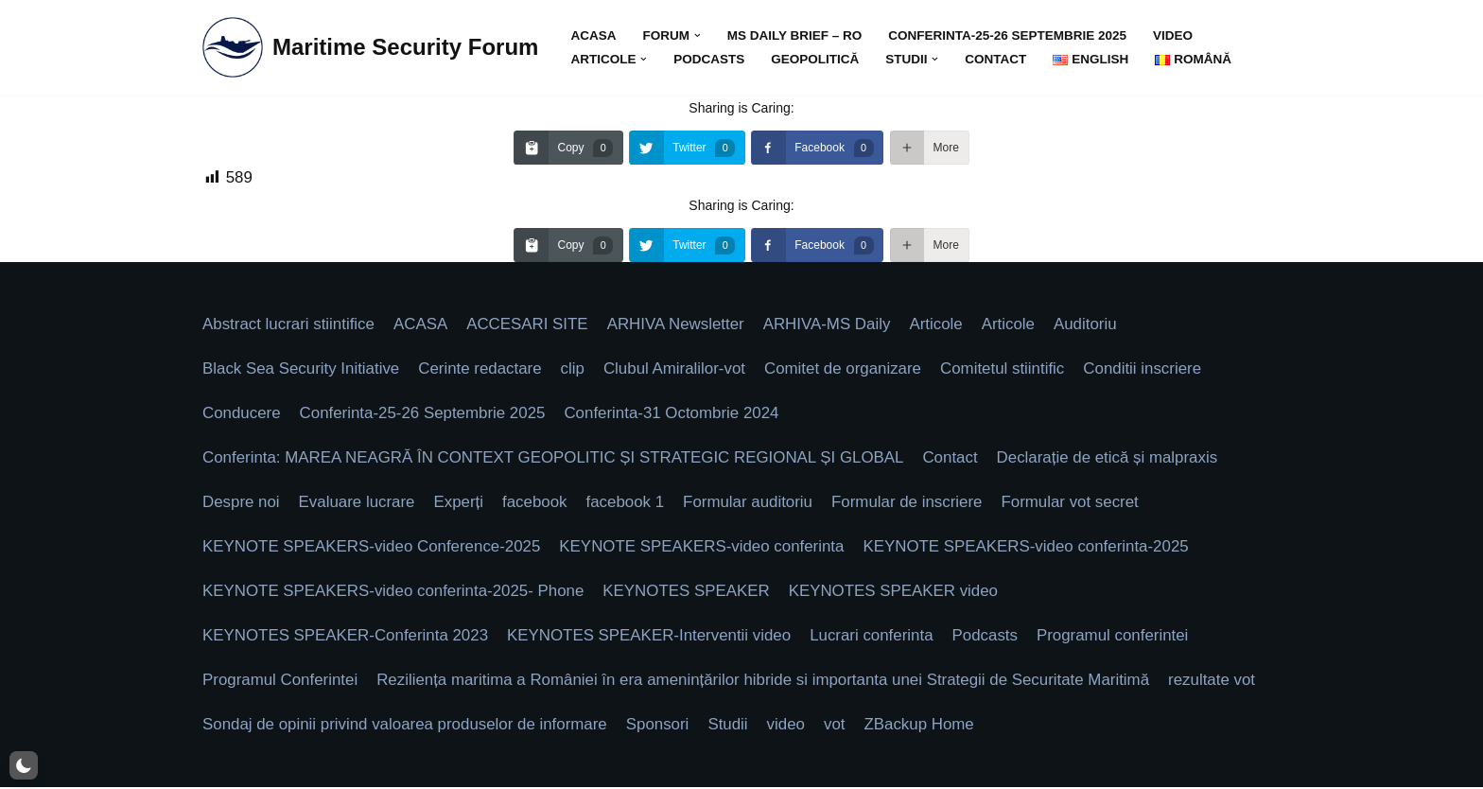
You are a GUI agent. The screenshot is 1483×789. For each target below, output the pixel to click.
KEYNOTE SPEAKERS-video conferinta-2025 (1031, 548)
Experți (460, 504)
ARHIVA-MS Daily (830, 325)
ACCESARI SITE (529, 325)
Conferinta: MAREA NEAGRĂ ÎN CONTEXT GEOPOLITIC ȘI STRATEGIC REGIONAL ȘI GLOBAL (555, 459)
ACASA (593, 35)
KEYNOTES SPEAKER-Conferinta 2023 (346, 637)
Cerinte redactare (482, 369)
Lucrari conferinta (876, 637)
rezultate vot (1219, 683)
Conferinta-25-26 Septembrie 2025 (1010, 35)
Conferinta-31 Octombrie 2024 (675, 415)
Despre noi (241, 504)
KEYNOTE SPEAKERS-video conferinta (705, 548)
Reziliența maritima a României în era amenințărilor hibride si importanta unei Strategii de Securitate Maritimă (766, 683)
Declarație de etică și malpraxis (1114, 459)
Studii (731, 727)
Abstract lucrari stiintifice (288, 325)
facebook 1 (627, 504)
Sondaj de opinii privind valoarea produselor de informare (406, 727)
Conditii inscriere (1148, 369)
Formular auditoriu (751, 504)
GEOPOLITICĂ (816, 59)
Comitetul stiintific (1007, 369)
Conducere (241, 415)
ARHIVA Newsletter (678, 325)
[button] (698, 35)
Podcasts (710, 59)
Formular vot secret (1075, 504)
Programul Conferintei (280, 683)
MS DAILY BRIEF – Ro (795, 35)
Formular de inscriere (911, 504)
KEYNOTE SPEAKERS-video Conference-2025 (372, 548)
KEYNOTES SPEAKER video (898, 593)
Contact (997, 59)
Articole (941, 325)
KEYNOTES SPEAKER (689, 593)
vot (838, 727)
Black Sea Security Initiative (301, 369)
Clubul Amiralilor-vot (677, 369)
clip (575, 369)
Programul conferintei (1118, 637)
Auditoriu (1091, 325)
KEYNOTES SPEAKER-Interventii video (651, 637)
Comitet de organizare (847, 369)
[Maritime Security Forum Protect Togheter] (370, 47)
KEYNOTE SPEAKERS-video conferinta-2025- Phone (394, 593)
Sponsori (660, 727)
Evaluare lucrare (357, 504)
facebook (536, 504)
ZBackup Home (923, 727)
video (1175, 35)
